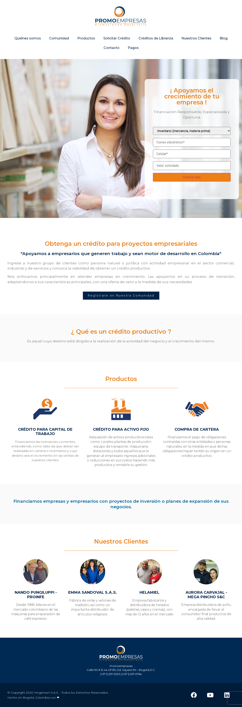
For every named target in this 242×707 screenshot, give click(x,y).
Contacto (111, 49)
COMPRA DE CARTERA (197, 429)
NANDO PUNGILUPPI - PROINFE (36, 594)
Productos (86, 40)
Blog (224, 40)
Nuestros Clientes (196, 40)
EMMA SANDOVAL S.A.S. (92, 592)
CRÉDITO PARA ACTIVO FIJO (121, 429)
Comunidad (59, 40)
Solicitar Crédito (116, 40)
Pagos (133, 49)
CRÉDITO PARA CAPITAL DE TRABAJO (45, 431)
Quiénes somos (27, 40)
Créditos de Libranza (155, 40)
